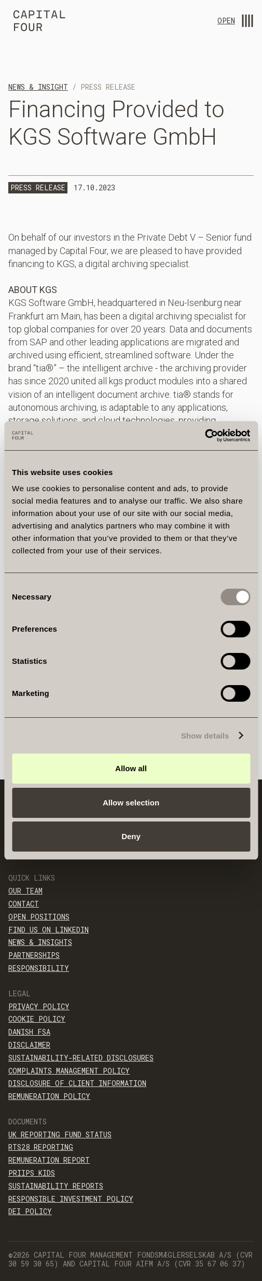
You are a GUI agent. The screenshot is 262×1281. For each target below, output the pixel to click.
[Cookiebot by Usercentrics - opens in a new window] (204, 435)
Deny (131, 836)
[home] (36, 22)
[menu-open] (247, 21)
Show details (205, 735)
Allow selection (131, 802)
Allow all (131, 768)
